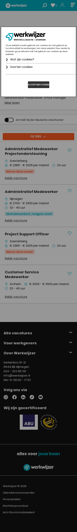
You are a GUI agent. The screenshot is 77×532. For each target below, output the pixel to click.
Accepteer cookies (38, 84)
